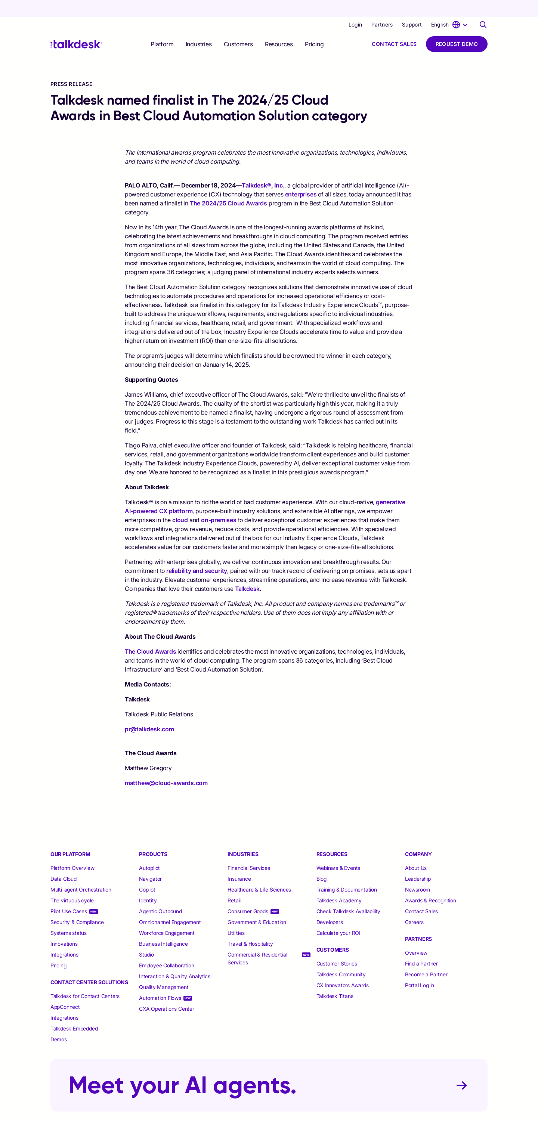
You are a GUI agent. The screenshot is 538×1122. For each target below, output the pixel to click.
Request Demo (457, 27)
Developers (329, 905)
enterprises (301, 177)
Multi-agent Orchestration (80, 872)
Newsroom (417, 872)
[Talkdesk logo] (76, 27)
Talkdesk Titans (334, 979)
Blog (321, 861)
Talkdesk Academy (339, 883)
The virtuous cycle (72, 883)
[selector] (162, 26)
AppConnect (65, 989)
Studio (146, 937)
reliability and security (196, 553)
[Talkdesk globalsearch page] (483, 7)
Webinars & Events (338, 850)
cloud (180, 502)
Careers (414, 905)
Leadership (418, 861)
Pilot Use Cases (68, 894)
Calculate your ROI (338, 915)
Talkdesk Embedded (74, 1011)
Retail (234, 883)
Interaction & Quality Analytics (174, 959)
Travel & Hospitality (250, 926)
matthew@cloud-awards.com (166, 765)
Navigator (150, 861)
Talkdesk (247, 571)
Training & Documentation (346, 872)
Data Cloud (63, 861)
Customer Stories (336, 946)
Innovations (64, 926)
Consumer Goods (248, 894)
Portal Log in (419, 968)
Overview (416, 935)
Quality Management (163, 970)
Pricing (314, 27)
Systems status (68, 915)
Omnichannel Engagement (170, 905)
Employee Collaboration (166, 948)
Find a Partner (421, 946)
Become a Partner (426, 957)
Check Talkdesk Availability (348, 894)
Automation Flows (160, 980)
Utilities (236, 915)
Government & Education (257, 905)
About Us (416, 850)
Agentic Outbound (160, 894)
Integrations (64, 937)
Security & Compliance (77, 905)
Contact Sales (394, 27)
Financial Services (249, 850)
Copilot (147, 872)
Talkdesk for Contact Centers (85, 979)
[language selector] (450, 7)
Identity (148, 883)
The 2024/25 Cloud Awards (228, 186)
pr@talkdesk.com (149, 712)
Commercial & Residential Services (257, 941)
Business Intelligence (163, 926)
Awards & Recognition (430, 883)
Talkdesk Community (341, 957)
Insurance (239, 861)
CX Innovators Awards (342, 968)
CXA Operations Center (166, 991)
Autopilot (150, 850)
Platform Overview (72, 850)
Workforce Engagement (167, 915)
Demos (58, 1022)
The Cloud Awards (150, 634)
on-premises (218, 502)
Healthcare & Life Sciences (259, 872)
